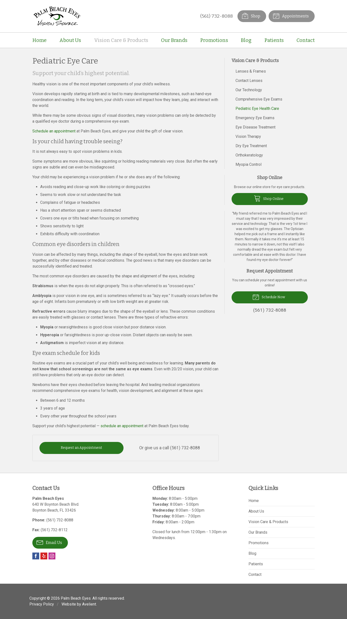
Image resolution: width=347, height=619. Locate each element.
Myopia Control (248, 164)
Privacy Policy (41, 604)
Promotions (214, 40)
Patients (274, 40)
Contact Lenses (248, 80)
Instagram (52, 556)
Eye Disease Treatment (255, 127)
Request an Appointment (81, 448)
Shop (251, 15)
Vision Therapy (248, 136)
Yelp (43, 556)
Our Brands (174, 40)
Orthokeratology (249, 155)
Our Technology (248, 90)
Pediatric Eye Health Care (257, 108)
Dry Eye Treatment (251, 145)
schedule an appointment (121, 426)
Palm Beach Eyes (76, 598)
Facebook (35, 556)
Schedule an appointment (53, 131)
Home (39, 40)
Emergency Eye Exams (254, 118)
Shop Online (269, 198)
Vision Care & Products (121, 40)
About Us (70, 40)
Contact (306, 40)
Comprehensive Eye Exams (258, 99)
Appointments (291, 15)
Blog (246, 40)
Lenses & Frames (250, 71)
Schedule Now (268, 296)
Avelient (89, 604)
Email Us (49, 542)
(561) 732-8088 (216, 16)
